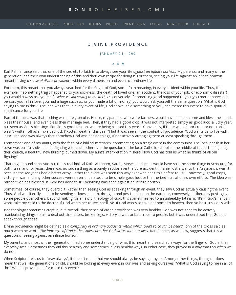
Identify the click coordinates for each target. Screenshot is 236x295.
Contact (201, 24)
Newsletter (177, 24)
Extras (156, 24)
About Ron (73, 24)
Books (95, 24)
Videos (112, 24)
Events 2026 (134, 24)
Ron (118, 9)
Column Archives (42, 24)
